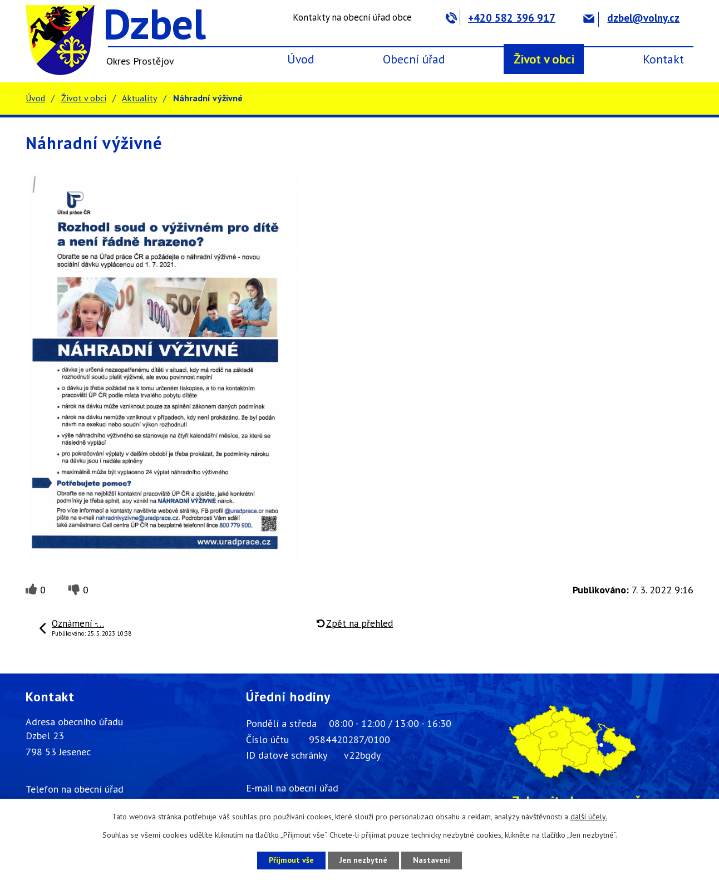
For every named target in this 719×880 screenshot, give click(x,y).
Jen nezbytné (363, 860)
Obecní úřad (414, 59)
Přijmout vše (291, 860)
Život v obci (544, 59)
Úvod (300, 59)
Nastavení (431, 860)
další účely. (588, 817)
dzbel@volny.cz (631, 17)
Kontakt (663, 59)
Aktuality (139, 98)
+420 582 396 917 (500, 17)
